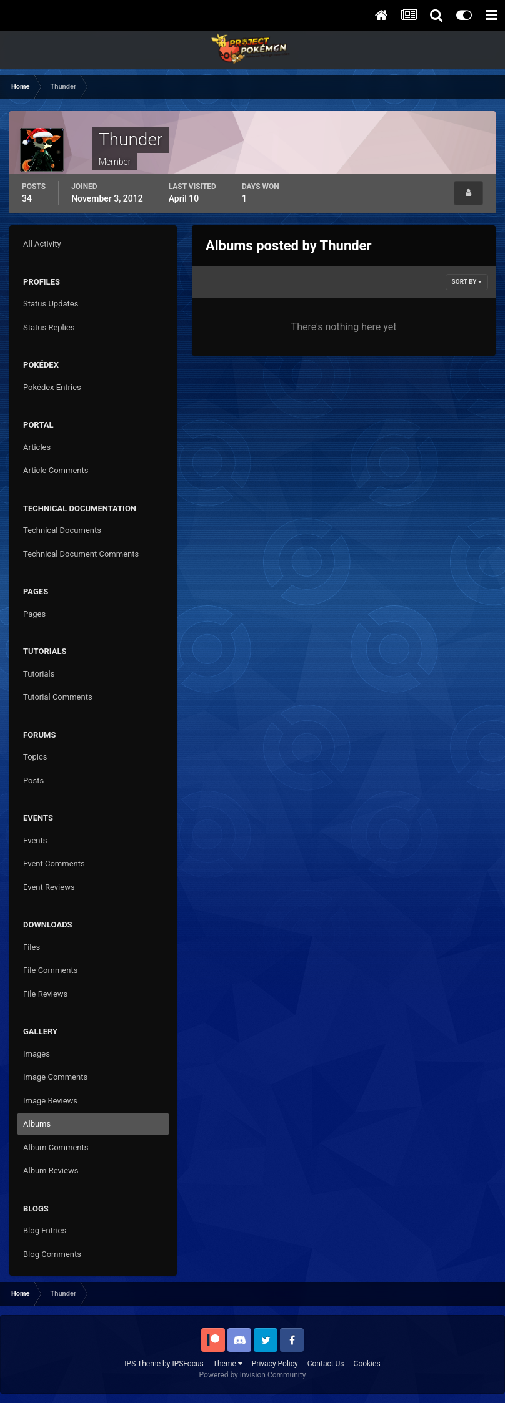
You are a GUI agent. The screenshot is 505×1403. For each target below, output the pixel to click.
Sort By (467, 281)
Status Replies (49, 327)
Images (36, 1053)
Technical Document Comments (81, 554)
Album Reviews (50, 1170)
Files (31, 947)
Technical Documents (62, 530)
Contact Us (326, 1363)
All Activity (42, 243)
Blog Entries (44, 1230)
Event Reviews (49, 887)
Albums (37, 1123)
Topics (35, 756)
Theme (227, 1363)
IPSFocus (187, 1363)
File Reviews (45, 994)
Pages (34, 613)
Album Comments (55, 1147)
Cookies (367, 1363)
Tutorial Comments (57, 697)
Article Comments (55, 470)
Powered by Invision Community (252, 1375)
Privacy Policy (275, 1363)
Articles (37, 447)
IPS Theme (142, 1363)
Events (35, 840)
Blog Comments (52, 1254)
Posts (33, 780)
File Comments (50, 970)
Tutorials (38, 673)
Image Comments (55, 1077)
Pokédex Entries (52, 387)
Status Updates (50, 303)
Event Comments (54, 863)
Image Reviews (50, 1100)
